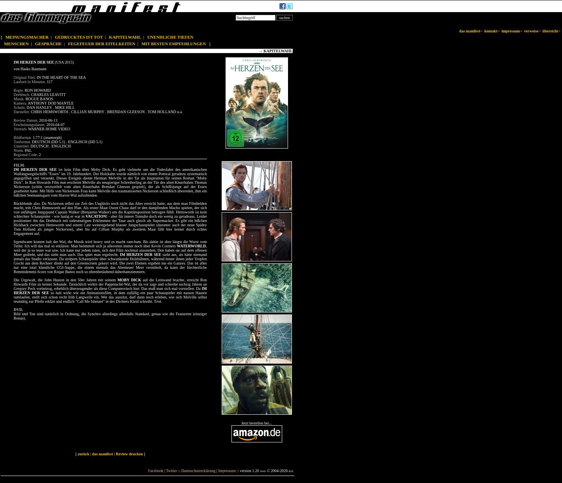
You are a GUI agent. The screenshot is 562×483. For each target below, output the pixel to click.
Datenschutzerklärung (198, 471)
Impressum (226, 471)
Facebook (155, 471)
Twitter (171, 471)
